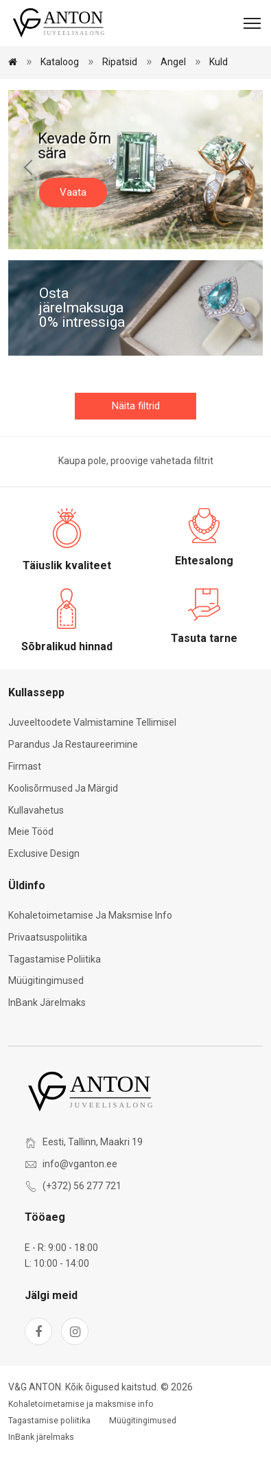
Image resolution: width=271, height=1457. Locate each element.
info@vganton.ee (80, 1163)
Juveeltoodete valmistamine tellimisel (92, 722)
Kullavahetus (36, 810)
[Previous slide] (28, 169)
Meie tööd (31, 831)
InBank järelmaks (47, 1002)
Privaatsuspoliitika (47, 937)
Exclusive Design (44, 853)
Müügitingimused (46, 980)
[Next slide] (242, 169)
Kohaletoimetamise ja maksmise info (90, 915)
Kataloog (59, 61)
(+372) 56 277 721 (82, 1185)
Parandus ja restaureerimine (73, 744)
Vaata (73, 192)
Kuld (218, 61)
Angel (173, 61)
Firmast (24, 766)
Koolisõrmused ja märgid (63, 788)
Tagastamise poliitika (54, 959)
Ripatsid (119, 61)
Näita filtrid (136, 406)
